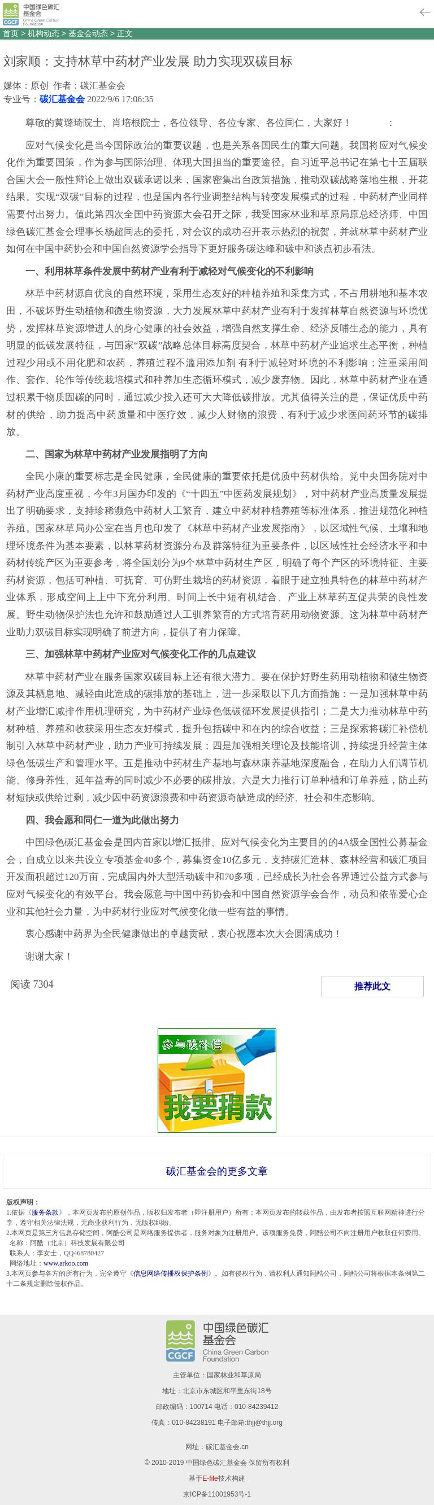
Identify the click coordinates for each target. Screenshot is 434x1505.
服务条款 (45, 1212)
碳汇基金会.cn (227, 1447)
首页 (11, 33)
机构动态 (43, 33)
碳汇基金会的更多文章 (217, 1171)
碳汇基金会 (62, 99)
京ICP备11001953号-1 (217, 1494)
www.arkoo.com (66, 1263)
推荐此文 (372, 986)
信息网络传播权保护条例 (170, 1273)
